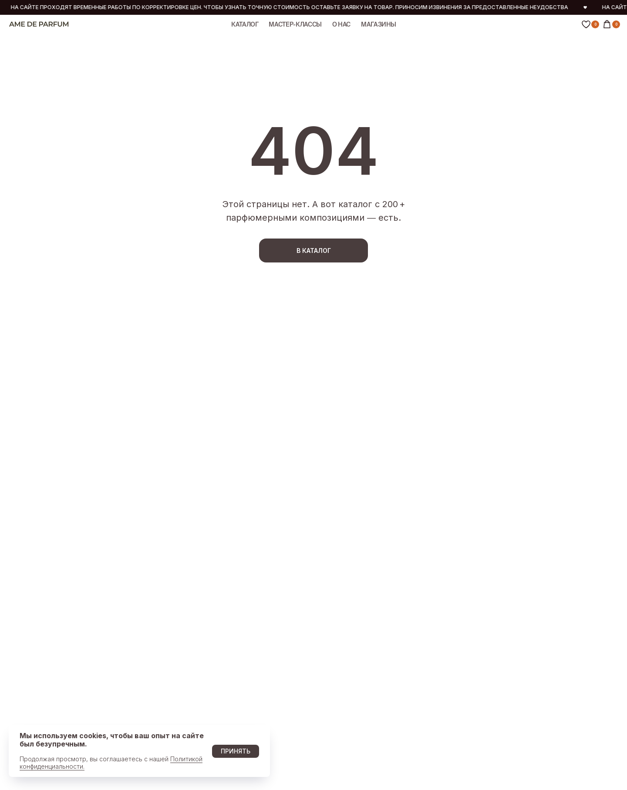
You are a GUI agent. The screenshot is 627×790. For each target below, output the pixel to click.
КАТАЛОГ (244, 24)
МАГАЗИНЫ (378, 24)
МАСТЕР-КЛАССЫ (295, 24)
